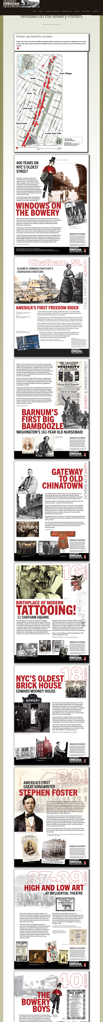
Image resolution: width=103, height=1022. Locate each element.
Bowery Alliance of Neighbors (21, 4)
